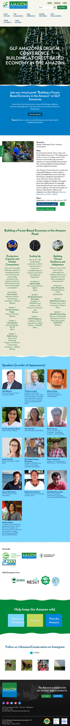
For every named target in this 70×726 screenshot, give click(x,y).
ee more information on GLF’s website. (51, 193)
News (8, 21)
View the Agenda (35, 114)
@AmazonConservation (32, 647)
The (18, 15)
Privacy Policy (6, 724)
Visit (64, 3)
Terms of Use (16, 724)
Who (7, 15)
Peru (49, 3)
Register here (17, 120)
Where (43, 15)
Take (18, 21)
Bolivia (57, 3)
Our (31, 15)
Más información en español (47, 204)
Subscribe (57, 696)
